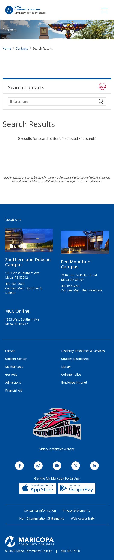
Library (66, 367)
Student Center (16, 359)
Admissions (13, 382)
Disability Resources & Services (83, 351)
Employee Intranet (74, 382)
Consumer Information (40, 510)
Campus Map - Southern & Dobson (23, 290)
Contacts (9, 29)
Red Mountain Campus (75, 264)
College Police (71, 374)
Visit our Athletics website (57, 449)
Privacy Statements (76, 510)
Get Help (11, 374)
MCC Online (17, 311)
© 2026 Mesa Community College (28, 551)
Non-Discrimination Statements (41, 518)
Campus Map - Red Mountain (81, 290)
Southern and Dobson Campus (28, 262)
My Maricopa (14, 367)
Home (7, 48)
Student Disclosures (75, 359)
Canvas (10, 351)
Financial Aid (13, 390)
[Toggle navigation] (104, 10)
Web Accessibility (83, 518)
